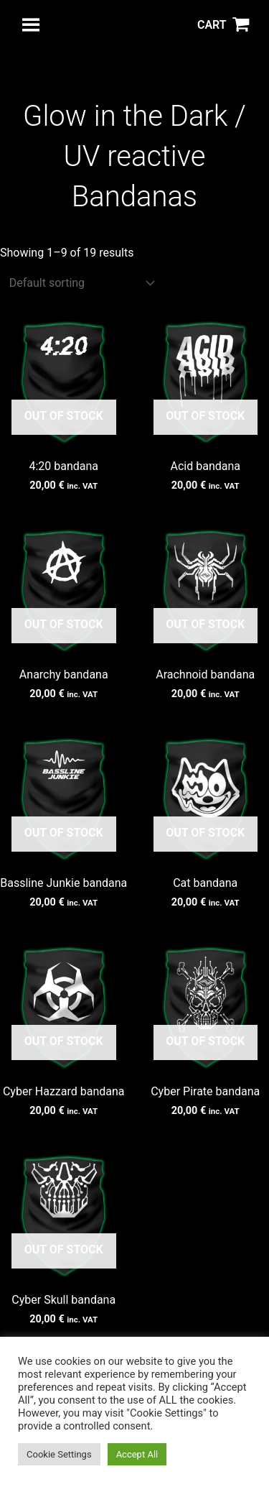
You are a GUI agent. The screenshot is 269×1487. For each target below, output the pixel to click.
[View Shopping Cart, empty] (223, 25)
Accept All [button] (137, 1454)
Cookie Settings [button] (59, 1454)
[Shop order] (79, 282)
